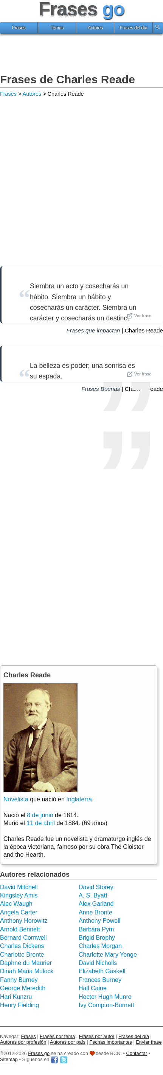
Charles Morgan (100, 946)
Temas (57, 28)
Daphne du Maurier (26, 963)
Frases (19, 28)
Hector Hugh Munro (105, 997)
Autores (95, 28)
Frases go (39, 1053)
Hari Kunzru (16, 997)
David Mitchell (19, 887)
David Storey (96, 887)
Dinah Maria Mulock (26, 971)
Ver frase (139, 316)
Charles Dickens (22, 946)
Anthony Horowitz (23, 920)
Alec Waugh (16, 903)
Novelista (15, 799)
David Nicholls (98, 963)
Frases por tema (57, 1036)
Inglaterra (79, 799)
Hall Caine (93, 988)
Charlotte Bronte (22, 954)
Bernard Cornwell (23, 937)
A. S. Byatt (93, 895)
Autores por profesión (23, 1042)
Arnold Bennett (20, 929)
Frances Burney (100, 980)
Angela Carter (18, 912)
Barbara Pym (96, 929)
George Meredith (22, 988)
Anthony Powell (99, 920)
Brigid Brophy (97, 937)
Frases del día (133, 28)
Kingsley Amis (19, 895)
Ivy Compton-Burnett (106, 1005)
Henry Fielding (19, 1005)
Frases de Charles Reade (67, 79)
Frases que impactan (93, 330)
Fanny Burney (19, 980)
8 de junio (40, 815)
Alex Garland (96, 903)
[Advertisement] (82, 55)
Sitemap (9, 1060)
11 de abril (40, 823)
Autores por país (67, 1042)
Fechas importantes (110, 1042)
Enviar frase (148, 1042)
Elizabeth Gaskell (102, 971)
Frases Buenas (100, 389)
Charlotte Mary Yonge (108, 954)
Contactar (136, 1053)
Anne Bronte (95, 912)
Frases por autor (97, 1036)
